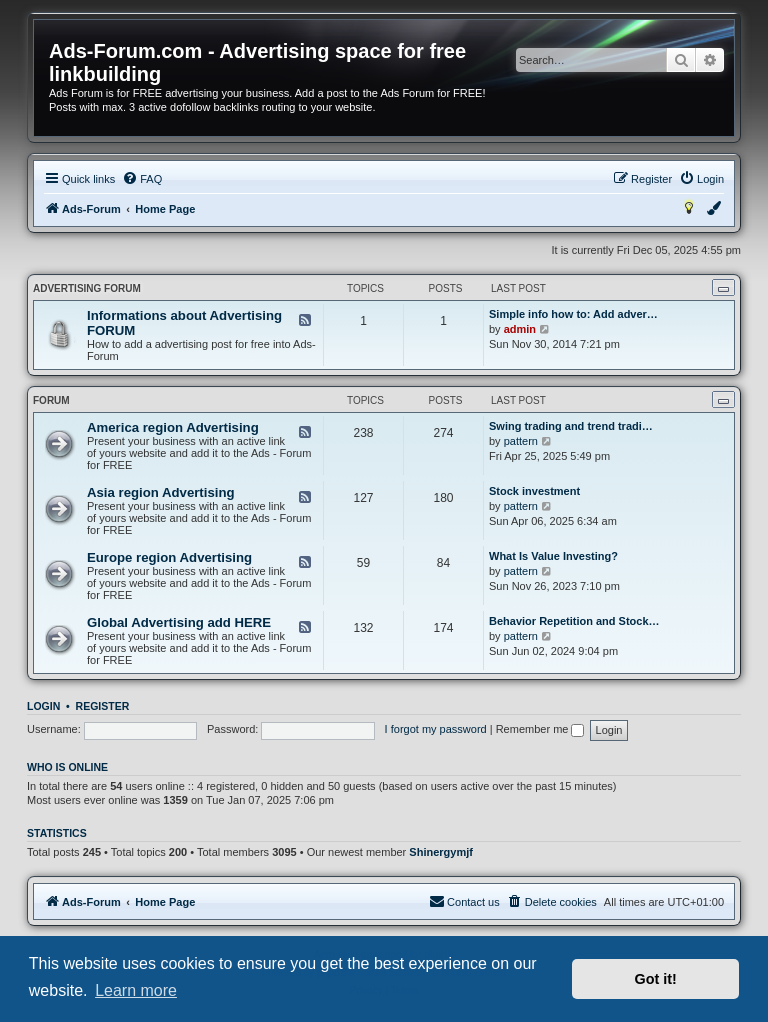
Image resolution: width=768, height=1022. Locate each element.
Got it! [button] (656, 979)
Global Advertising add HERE (179, 622)
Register (103, 706)
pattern (521, 441)
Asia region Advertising (161, 492)
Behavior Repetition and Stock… (574, 621)
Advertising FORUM (87, 288)
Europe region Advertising (169, 557)
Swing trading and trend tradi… (571, 426)
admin (520, 329)
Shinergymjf (441, 852)
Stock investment (534, 491)
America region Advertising (173, 427)
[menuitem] (142, 179)
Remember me (540, 729)
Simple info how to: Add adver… (573, 314)
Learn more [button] (136, 990)
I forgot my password (436, 729)
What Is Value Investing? (553, 556)
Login (43, 706)
